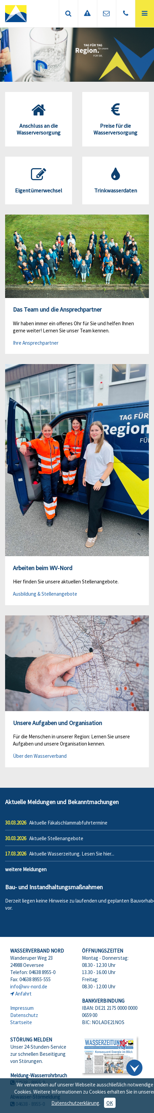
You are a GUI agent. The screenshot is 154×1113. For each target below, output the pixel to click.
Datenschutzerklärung (75, 1103)
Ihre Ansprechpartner (35, 343)
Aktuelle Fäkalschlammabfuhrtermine (68, 822)
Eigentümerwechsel (38, 180)
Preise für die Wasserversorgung (115, 119)
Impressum (22, 1008)
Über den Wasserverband (40, 756)
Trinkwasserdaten (115, 180)
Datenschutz (24, 1015)
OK (109, 1103)
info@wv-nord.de (28, 986)
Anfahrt (23, 993)
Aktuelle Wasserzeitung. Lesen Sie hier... (71, 853)
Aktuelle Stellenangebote (56, 838)
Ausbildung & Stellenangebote (45, 594)
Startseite (21, 1022)
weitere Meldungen (26, 869)
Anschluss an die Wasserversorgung (39, 119)
